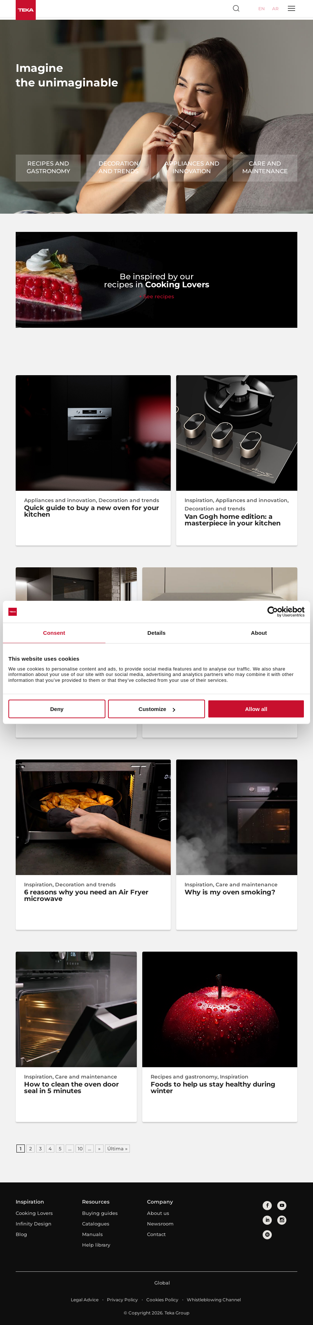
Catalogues (95, 1224)
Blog (21, 1234)
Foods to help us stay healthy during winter (213, 1087)
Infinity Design (33, 1224)
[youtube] (281, 1205)
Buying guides (100, 1213)
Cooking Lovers (34, 1213)
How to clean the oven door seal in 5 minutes (71, 1087)
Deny (56, 709)
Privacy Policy (122, 1299)
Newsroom (160, 1224)
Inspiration (199, 500)
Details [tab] (156, 633)
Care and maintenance (265, 167)
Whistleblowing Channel (214, 1299)
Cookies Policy (162, 1299)
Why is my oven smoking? (230, 892)
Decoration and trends (118, 167)
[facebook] (267, 1205)
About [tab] (259, 633)
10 (80, 1148)
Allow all (256, 709)
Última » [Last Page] (117, 1148)
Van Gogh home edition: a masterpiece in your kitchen (233, 520)
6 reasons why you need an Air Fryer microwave (86, 895)
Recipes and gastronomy (48, 167)
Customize (157, 709)
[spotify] (267, 1234)
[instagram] (281, 1220)
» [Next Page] (99, 1148)
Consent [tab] (54, 633)
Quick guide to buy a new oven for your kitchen (91, 511)
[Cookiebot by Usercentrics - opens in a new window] (273, 611)
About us (158, 1213)
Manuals (92, 1234)
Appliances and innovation (192, 167)
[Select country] (249, 8)
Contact (156, 1234)
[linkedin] (267, 1220)
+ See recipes (156, 296)
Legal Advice (84, 1299)
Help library (96, 1245)
